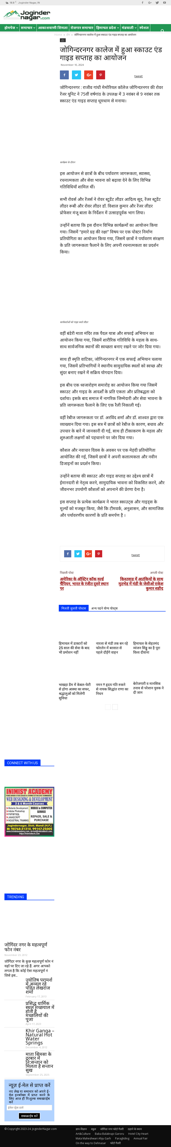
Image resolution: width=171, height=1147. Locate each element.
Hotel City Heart (138, 1134)
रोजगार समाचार (82, 27)
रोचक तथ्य (45, 35)
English (27, 35)
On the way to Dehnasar (91, 1143)
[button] (162, 31)
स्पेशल (144, 27)
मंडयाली (129, 27)
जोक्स (10, 35)
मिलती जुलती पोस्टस (73, 608)
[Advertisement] (112, 531)
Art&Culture (83, 1134)
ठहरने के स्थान (135, 1129)
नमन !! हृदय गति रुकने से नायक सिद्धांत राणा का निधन (112, 689)
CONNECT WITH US (22, 763)
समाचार (28, 27)
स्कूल (93, 1129)
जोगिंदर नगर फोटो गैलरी (112, 1129)
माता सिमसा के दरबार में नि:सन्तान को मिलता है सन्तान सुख (39, 1062)
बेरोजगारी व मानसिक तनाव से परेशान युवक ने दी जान (148, 688)
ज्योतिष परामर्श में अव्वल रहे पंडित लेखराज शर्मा (39, 986)
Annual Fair (141, 1138)
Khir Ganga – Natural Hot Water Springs (40, 1037)
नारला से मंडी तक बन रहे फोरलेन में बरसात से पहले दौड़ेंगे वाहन (112, 648)
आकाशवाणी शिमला (53, 27)
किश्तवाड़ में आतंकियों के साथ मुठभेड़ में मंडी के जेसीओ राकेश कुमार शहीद (140, 584)
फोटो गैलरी (115, 1143)
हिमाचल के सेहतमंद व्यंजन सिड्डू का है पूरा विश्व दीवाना (146, 648)
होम (62, 40)
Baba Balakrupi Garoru (109, 1134)
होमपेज (11, 27)
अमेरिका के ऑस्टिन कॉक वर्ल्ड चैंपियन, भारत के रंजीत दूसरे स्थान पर (84, 584)
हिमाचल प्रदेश (107, 27)
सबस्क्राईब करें (29, 1116)
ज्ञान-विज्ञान (81, 1129)
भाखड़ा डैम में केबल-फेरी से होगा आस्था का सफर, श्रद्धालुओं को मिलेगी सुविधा (75, 691)
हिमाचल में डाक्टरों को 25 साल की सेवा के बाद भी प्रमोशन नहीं (74, 648)
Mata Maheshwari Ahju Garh (93, 1138)
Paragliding (122, 1138)
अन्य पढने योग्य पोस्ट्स (104, 608)
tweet (138, 76)
